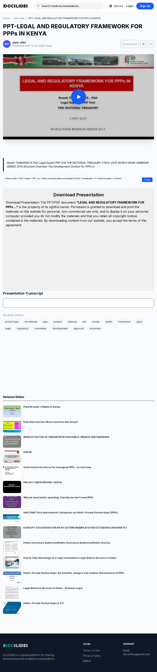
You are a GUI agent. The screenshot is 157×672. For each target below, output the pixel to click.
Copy (147, 179)
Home (6, 18)
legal (8, 328)
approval (79, 328)
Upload (116, 6)
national (72, 321)
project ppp (11, 321)
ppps (139, 321)
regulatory (22, 328)
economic (95, 328)
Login (129, 6)
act (84, 321)
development (60, 328)
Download (129, 44)
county (95, 321)
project (58, 321)
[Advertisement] (78, 149)
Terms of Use (91, 650)
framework (124, 321)
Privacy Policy (92, 655)
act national (30, 321)
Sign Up (145, 6)
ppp (45, 321)
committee (40, 328)
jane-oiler (19, 18)
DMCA (87, 661)
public (108, 321)
